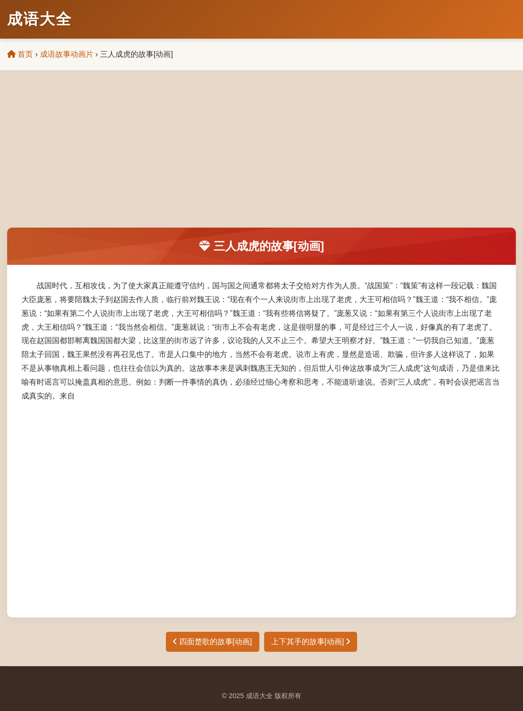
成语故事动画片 (66, 54)
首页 (20, 54)
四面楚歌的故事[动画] (212, 642)
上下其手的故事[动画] (310, 642)
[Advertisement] (261, 156)
